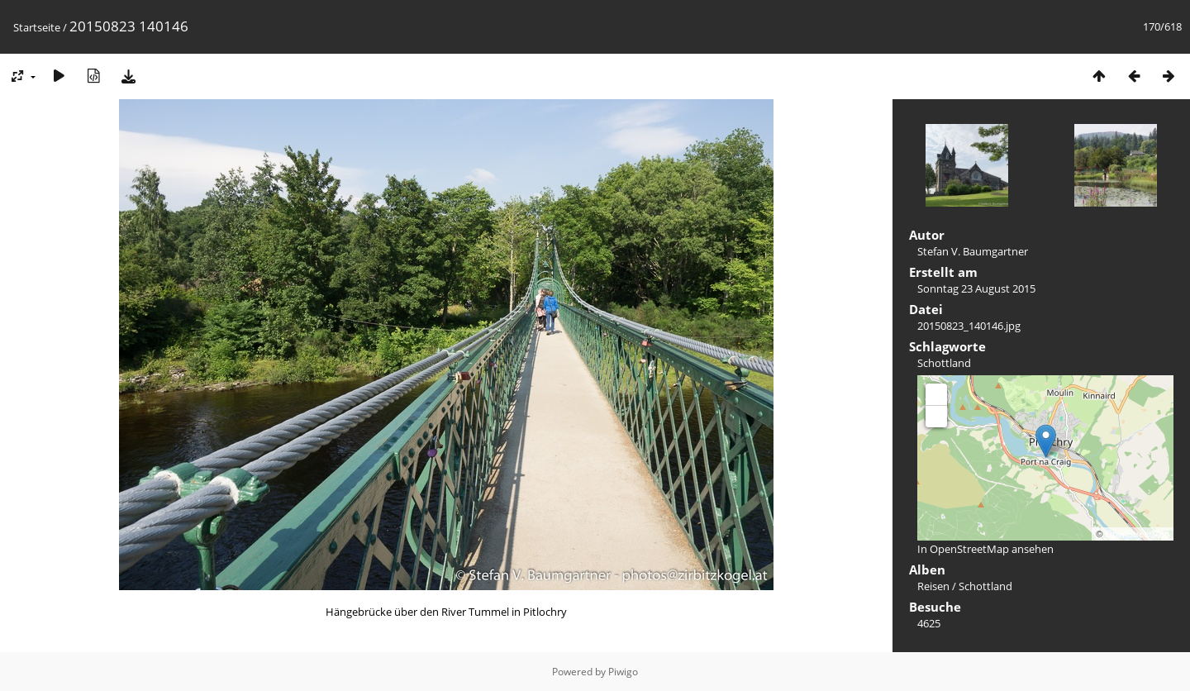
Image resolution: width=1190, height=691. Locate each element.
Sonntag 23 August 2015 (976, 288)
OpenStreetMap (1137, 534)
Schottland (944, 362)
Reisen (933, 586)
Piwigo (623, 672)
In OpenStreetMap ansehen (985, 548)
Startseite (36, 27)
